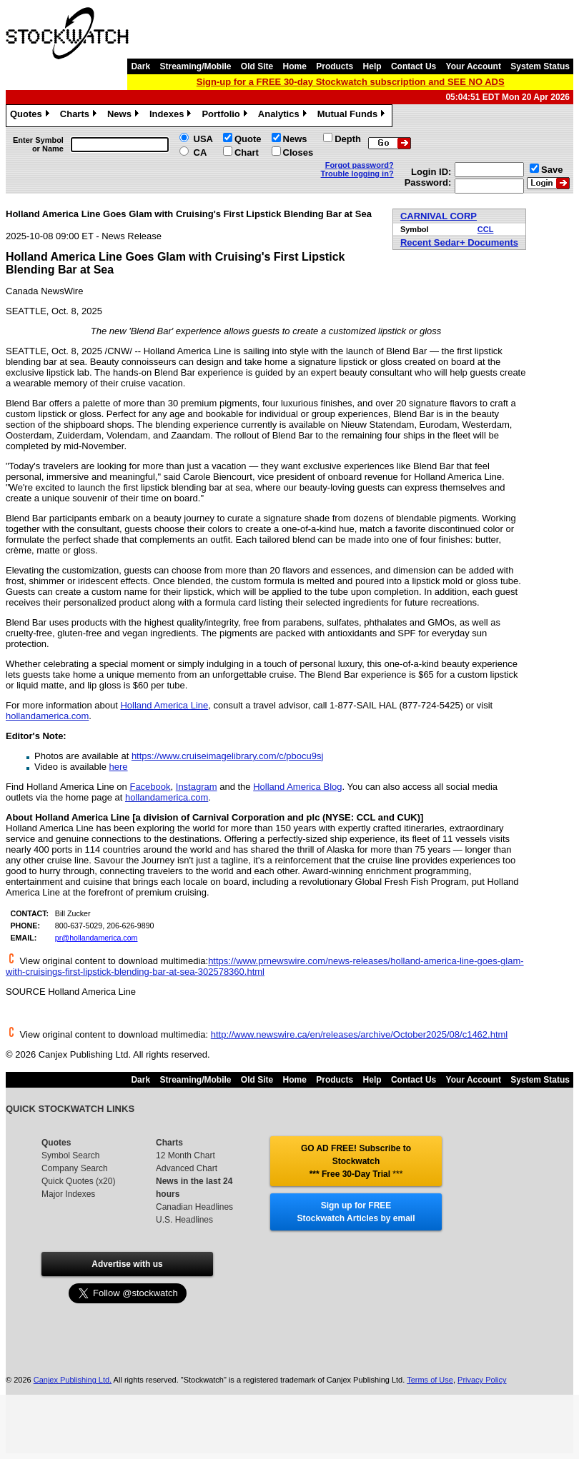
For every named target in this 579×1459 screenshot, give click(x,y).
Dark (140, 66)
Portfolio (226, 116)
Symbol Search (70, 1155)
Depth (348, 139)
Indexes (171, 116)
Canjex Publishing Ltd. (73, 1379)
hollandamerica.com (47, 716)
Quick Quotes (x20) (78, 1181)
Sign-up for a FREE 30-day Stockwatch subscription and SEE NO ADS (351, 81)
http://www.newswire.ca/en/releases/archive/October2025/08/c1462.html (359, 1034)
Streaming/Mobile (195, 66)
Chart (246, 152)
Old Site (257, 66)
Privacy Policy (481, 1379)
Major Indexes (68, 1194)
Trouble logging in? (357, 173)
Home (295, 66)
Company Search (74, 1168)
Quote (248, 139)
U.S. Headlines (184, 1220)
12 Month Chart (185, 1155)
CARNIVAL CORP (438, 216)
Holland (164, 705)
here (118, 766)
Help (372, 66)
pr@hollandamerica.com (96, 937)
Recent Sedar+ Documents (459, 242)
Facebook (149, 786)
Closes (298, 152)
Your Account (473, 66)
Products (334, 66)
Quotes (31, 116)
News (124, 116)
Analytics (284, 116)
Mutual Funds (353, 116)
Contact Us (413, 66)
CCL (485, 229)
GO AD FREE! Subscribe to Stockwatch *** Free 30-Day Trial (356, 1161)
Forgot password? (359, 165)
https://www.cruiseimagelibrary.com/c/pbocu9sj (228, 756)
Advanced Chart (186, 1168)
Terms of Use (430, 1379)
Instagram (196, 786)
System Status (540, 66)
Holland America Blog (297, 786)
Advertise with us (126, 1264)
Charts (80, 116)
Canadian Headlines (194, 1207)
